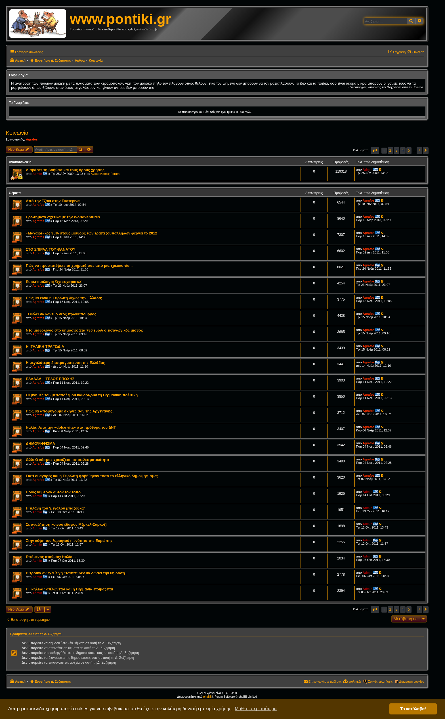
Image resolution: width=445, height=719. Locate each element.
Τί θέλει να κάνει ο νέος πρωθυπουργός (61, 314)
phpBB (207, 696)
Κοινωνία (17, 133)
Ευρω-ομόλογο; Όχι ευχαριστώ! (54, 282)
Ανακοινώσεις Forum (105, 173)
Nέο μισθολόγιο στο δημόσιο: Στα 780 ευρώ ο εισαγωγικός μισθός (84, 330)
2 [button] (390, 150)
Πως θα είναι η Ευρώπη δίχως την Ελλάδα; (64, 298)
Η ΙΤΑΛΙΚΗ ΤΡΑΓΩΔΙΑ (45, 346)
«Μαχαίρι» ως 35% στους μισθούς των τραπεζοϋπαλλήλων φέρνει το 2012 (91, 233)
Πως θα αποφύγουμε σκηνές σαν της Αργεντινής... (71, 411)
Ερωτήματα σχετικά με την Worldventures (63, 217)
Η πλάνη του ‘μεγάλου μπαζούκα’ (55, 508)
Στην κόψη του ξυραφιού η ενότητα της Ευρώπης (69, 540)
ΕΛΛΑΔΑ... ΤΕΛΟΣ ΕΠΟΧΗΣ (50, 379)
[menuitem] (415, 52)
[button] (375, 150)
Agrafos (32, 139)
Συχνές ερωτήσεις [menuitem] (380, 681)
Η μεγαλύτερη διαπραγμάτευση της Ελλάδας (65, 362)
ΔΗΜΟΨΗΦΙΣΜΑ (40, 443)
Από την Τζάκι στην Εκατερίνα (53, 201)
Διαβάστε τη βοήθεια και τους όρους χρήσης (65, 170)
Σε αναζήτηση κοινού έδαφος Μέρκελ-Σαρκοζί (66, 524)
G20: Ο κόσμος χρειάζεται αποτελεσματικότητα (67, 460)
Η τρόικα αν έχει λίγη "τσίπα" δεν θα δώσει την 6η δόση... (77, 573)
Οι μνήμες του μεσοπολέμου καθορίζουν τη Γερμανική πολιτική (82, 395)
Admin (37, 173)
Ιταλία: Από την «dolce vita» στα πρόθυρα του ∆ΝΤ (71, 427)
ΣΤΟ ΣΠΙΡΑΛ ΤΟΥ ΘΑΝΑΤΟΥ (50, 249)
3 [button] (397, 150)
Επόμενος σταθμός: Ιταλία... (50, 557)
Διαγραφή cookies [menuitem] (411, 681)
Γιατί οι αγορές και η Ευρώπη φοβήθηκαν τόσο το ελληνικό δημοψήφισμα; (92, 476)
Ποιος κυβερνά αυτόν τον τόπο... (55, 492)
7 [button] (419, 150)
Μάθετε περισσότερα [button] (256, 708)
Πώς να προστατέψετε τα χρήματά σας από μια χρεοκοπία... (79, 265)
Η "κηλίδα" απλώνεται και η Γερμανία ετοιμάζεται (69, 589)
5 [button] (409, 150)
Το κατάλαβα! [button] (413, 709)
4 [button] (403, 150)
